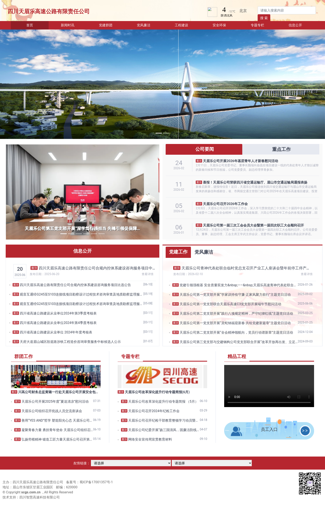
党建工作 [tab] (178, 251)
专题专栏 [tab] (130, 356)
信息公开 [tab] (82, 251)
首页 (36, 25)
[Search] (287, 10)
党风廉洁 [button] (143, 25)
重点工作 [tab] (280, 149)
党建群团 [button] (105, 25)
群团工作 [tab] (23, 356)
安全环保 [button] (219, 25)
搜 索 (264, 18)
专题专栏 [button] (257, 25)
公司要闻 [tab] (204, 149)
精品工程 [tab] (237, 356)
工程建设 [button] (181, 25)
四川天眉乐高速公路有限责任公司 (49, 11)
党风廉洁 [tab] (203, 252)
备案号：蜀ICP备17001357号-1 (89, 482)
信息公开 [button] (295, 25)
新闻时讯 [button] (67, 25)
